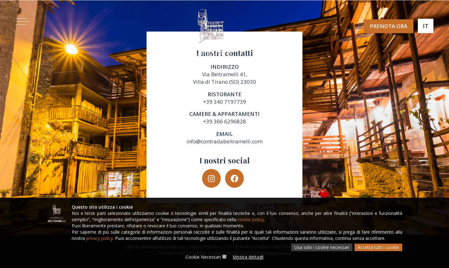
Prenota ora (388, 26)
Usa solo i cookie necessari (321, 247)
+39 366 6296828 (224, 121)
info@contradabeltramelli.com (224, 141)
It (425, 26)
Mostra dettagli (248, 257)
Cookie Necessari (203, 257)
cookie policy (251, 219)
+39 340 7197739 (224, 101)
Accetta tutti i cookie (378, 247)
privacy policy (99, 238)
